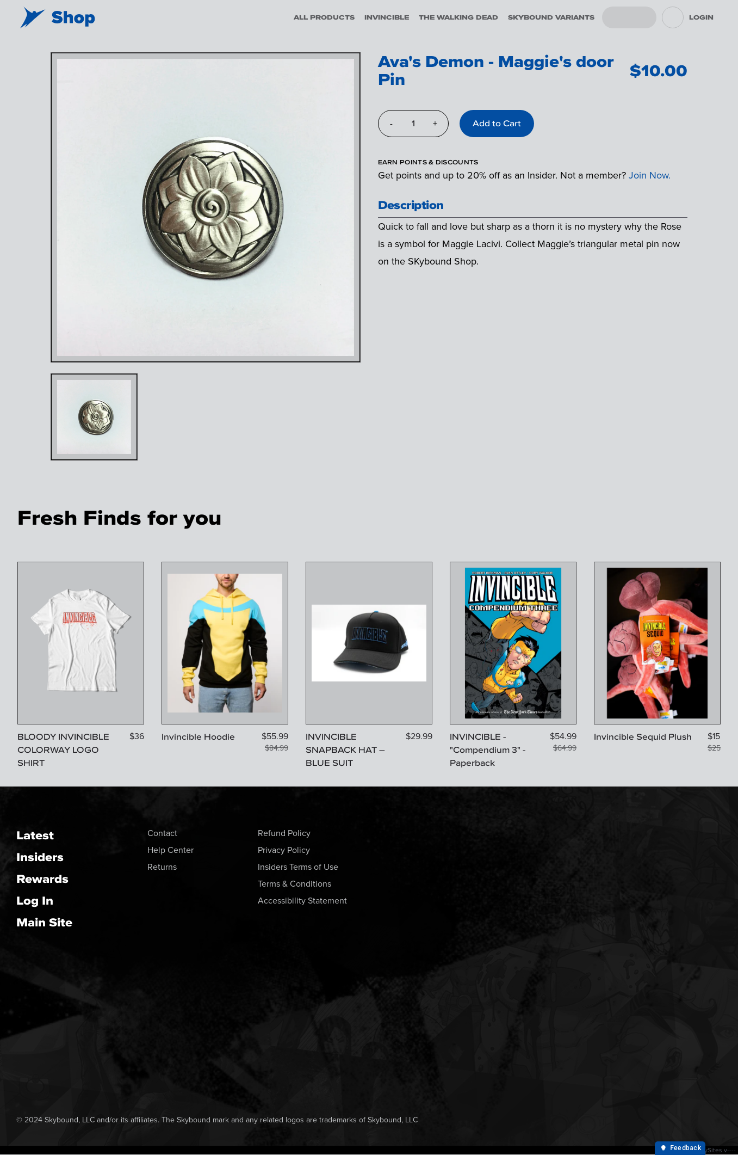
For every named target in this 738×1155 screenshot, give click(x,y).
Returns (162, 867)
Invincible (386, 17)
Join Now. (650, 175)
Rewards (42, 879)
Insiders (40, 857)
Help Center (170, 850)
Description (411, 205)
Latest (35, 835)
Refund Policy (284, 833)
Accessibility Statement (302, 900)
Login (701, 17)
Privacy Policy (284, 850)
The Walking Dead (458, 17)
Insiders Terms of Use (298, 867)
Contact (162, 833)
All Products (324, 17)
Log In (34, 901)
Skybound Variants (551, 17)
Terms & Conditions (294, 883)
